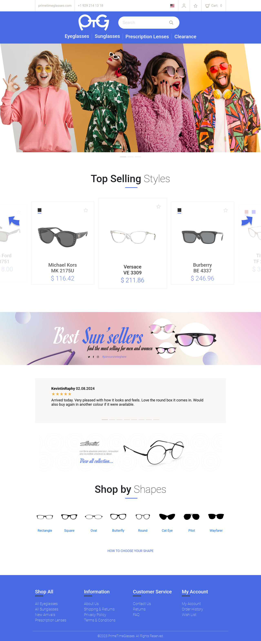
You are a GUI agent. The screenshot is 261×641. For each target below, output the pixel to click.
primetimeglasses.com (55, 6)
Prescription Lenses (147, 36)
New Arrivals (45, 615)
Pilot (191, 531)
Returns (139, 609)
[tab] (123, 156)
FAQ (136, 615)
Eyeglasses (77, 36)
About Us (91, 604)
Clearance (185, 36)
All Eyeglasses (46, 604)
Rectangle (45, 531)
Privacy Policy (95, 615)
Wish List (189, 615)
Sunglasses (107, 36)
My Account (191, 604)
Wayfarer (216, 531)
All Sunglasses (46, 609)
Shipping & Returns (99, 609)
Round (142, 531)
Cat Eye (167, 531)
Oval (94, 531)
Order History (192, 609)
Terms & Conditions (99, 620)
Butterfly (118, 531)
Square (69, 531)
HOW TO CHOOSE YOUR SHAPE (130, 551)
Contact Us (142, 604)
